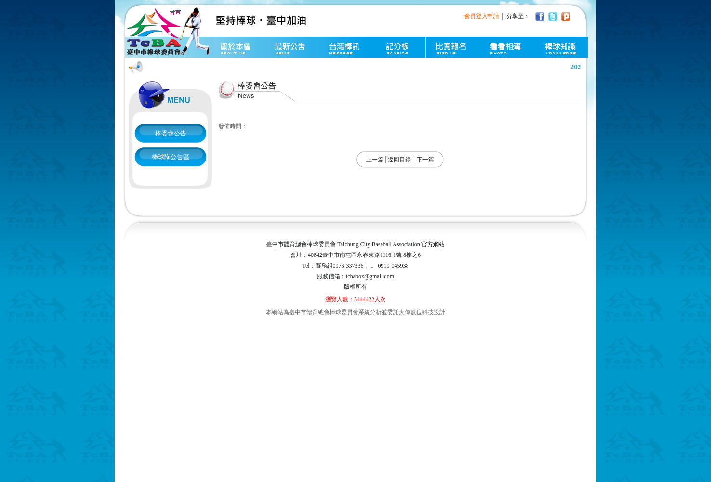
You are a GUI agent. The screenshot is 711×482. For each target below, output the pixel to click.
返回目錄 (399, 159)
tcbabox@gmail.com (370, 276)
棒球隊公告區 (170, 157)
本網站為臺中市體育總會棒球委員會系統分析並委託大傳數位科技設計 (355, 312)
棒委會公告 (170, 133)
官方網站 (433, 244)
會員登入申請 (481, 16)
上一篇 (374, 159)
